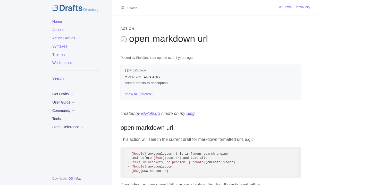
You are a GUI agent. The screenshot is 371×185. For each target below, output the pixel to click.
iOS (70, 178)
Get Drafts (284, 7)
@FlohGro (150, 113)
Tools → (58, 119)
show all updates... (139, 94)
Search (58, 78)
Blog (190, 113)
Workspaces (62, 63)
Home (57, 22)
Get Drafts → (62, 94)
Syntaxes (59, 46)
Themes (58, 54)
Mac (78, 178)
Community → (63, 110)
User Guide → (63, 102)
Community (302, 7)
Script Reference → (68, 127)
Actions (58, 30)
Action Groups (63, 38)
